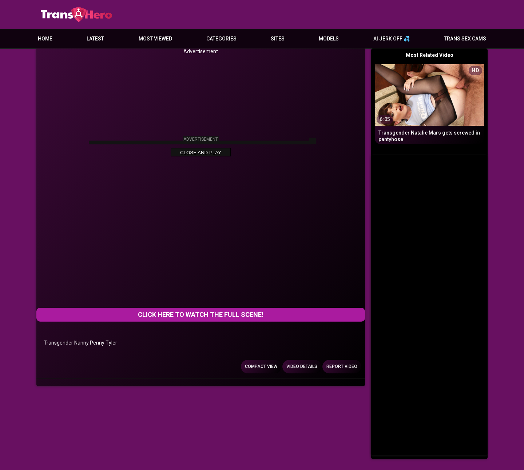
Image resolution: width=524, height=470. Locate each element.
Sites (278, 39)
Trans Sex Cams (465, 39)
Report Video (341, 366)
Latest (95, 39)
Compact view (261, 366)
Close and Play (200, 152)
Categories (221, 39)
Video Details (301, 366)
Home (45, 39)
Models (329, 39)
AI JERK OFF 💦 (391, 39)
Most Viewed (155, 39)
